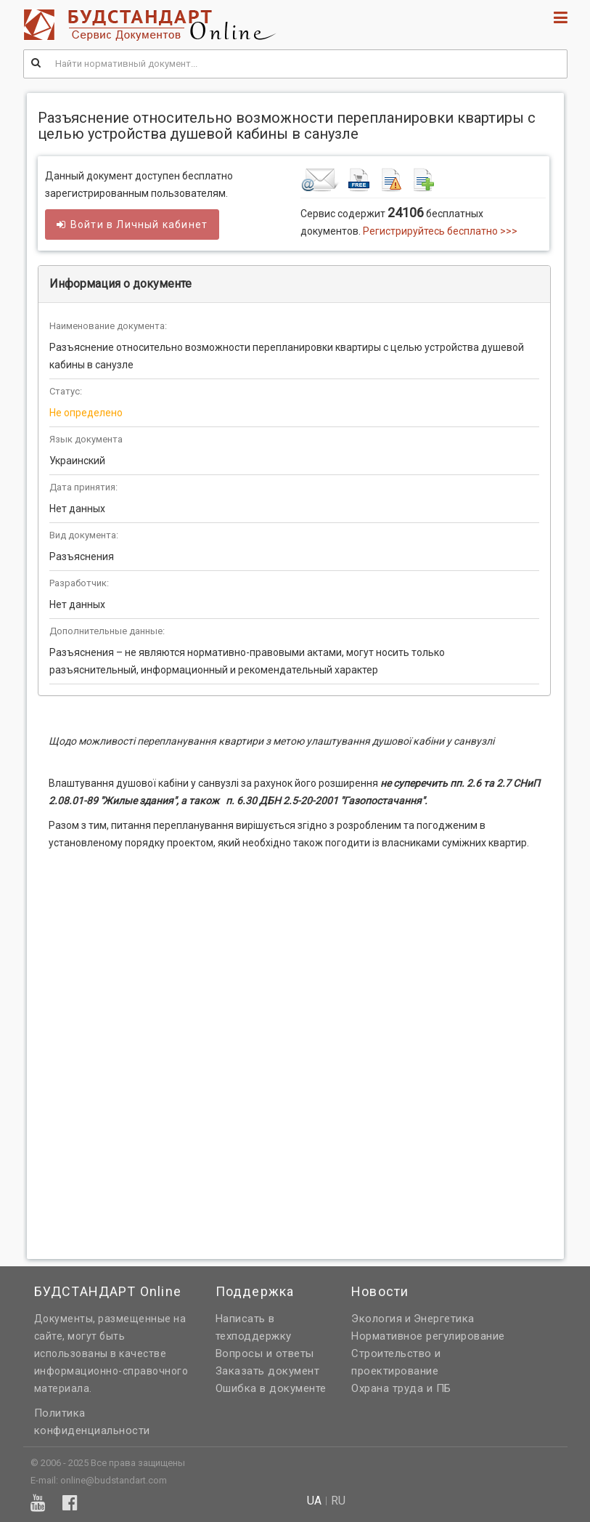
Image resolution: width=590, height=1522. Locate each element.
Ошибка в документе (271, 1388)
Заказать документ (268, 1370)
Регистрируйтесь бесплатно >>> (440, 231)
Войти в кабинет (132, 224)
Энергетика (444, 1318)
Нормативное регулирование (428, 1336)
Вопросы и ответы (265, 1353)
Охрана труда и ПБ (401, 1388)
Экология (376, 1318)
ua (314, 1501)
